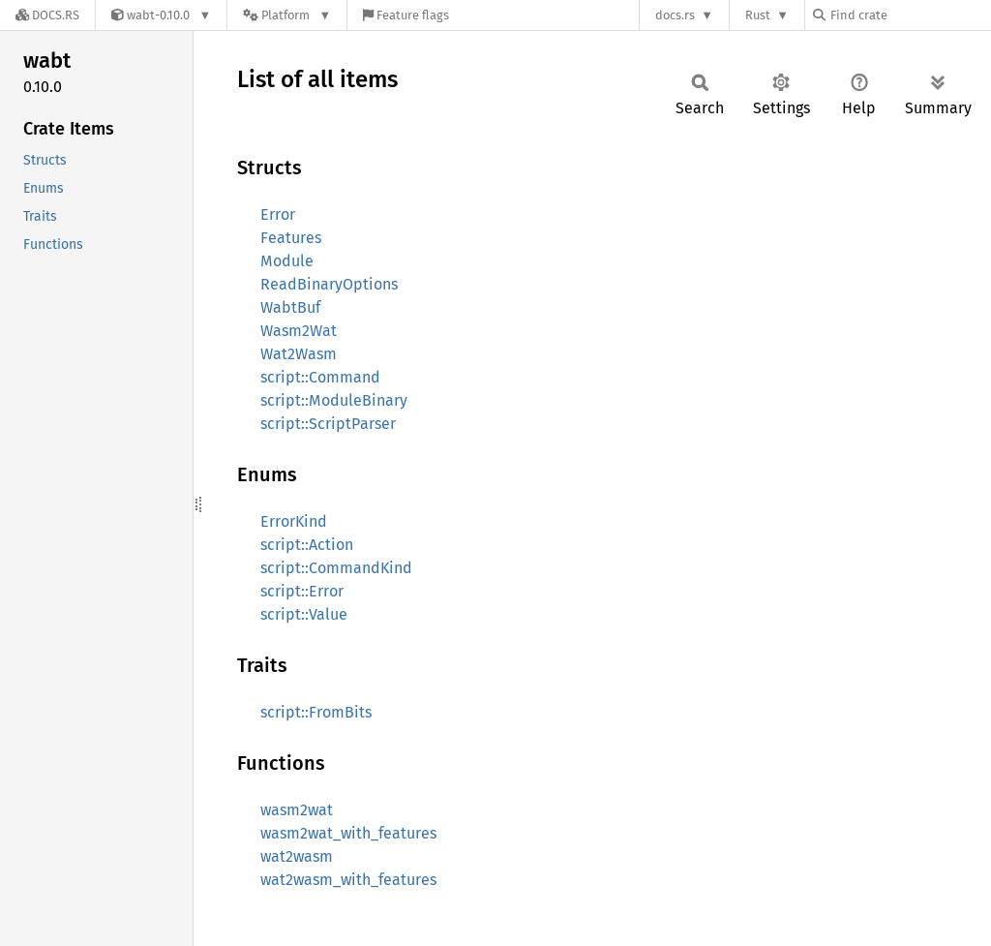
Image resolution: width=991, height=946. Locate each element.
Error (277, 214)
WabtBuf (290, 307)
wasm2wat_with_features (348, 833)
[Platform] (286, 15)
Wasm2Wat (298, 330)
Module (287, 261)
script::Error (302, 591)
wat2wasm (296, 856)
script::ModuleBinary (333, 400)
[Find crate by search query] (909, 15)
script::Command (320, 377)
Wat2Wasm (298, 354)
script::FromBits (316, 712)
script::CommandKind (336, 568)
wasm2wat (296, 810)
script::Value (303, 614)
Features (290, 238)
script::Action (306, 544)
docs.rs (675, 15)
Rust (757, 15)
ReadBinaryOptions (329, 284)
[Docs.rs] (47, 15)
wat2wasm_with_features (348, 879)
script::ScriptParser (328, 423)
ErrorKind (293, 521)
